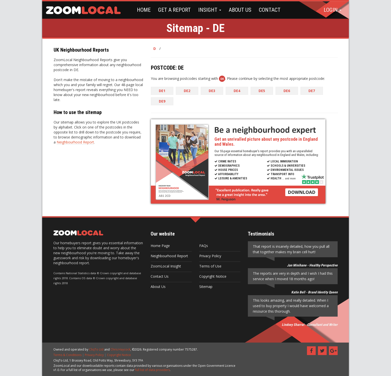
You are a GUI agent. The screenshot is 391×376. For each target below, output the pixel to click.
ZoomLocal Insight (166, 266)
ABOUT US (240, 10)
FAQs (203, 245)
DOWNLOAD (301, 192)
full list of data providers (152, 370)
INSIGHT (209, 10)
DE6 (287, 90)
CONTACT (270, 10)
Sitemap (205, 286)
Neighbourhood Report (75, 142)
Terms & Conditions (67, 355)
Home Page (160, 245)
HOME (144, 10)
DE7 (311, 90)
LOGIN (332, 10)
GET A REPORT (174, 10)
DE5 (262, 90)
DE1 (162, 90)
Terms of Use (210, 266)
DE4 (237, 90)
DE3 (212, 90)
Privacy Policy (210, 255)
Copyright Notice (212, 276)
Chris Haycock (120, 349)
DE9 (162, 101)
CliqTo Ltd (96, 349)
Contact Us (160, 276)
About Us (158, 286)
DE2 (187, 90)
